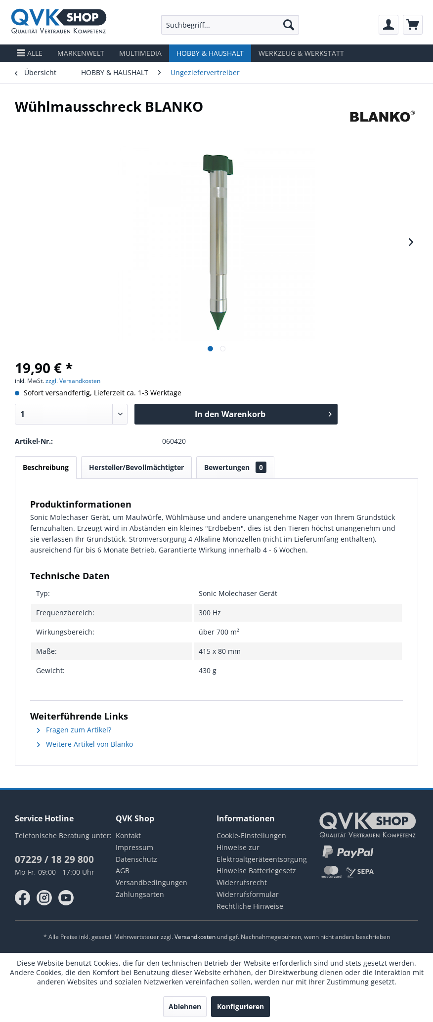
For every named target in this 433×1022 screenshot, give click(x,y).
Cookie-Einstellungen (251, 835)
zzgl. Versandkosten (72, 381)
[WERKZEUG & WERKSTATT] (301, 53)
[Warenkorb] (413, 25)
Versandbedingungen (151, 882)
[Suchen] (288, 25)
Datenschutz (136, 859)
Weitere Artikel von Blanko (85, 744)
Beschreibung (46, 467)
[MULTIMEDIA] (140, 53)
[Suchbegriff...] (230, 25)
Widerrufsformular (247, 894)
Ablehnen (185, 1006)
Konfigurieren (240, 1006)
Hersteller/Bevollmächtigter (136, 467)
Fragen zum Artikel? (74, 729)
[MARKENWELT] (81, 53)
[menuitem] (230, 25)
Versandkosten (195, 937)
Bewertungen (235, 467)
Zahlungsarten (140, 894)
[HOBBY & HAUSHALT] (210, 53)
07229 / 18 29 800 (54, 859)
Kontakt (128, 835)
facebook (23, 898)
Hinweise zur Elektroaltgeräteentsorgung (261, 853)
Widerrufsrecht (241, 882)
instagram (44, 898)
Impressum (134, 847)
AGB (123, 870)
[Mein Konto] (388, 25)
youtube (66, 898)
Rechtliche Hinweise (249, 906)
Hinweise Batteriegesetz (256, 870)
